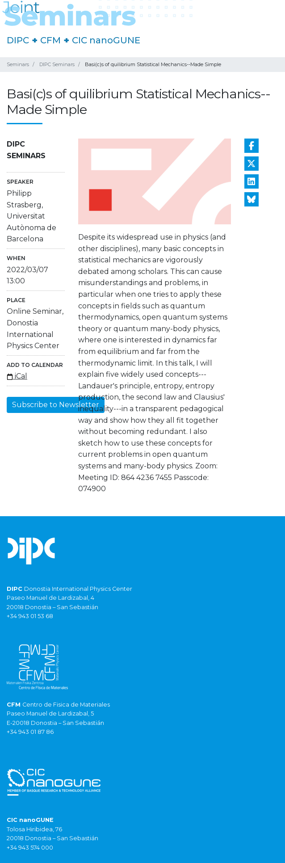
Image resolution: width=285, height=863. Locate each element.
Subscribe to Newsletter (55, 404)
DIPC (18, 40)
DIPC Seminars (57, 64)
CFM (50, 40)
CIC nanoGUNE (106, 40)
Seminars (18, 64)
